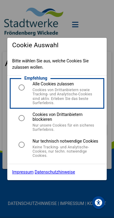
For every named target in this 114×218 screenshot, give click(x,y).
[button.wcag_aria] (98, 202)
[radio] (22, 87)
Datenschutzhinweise (55, 172)
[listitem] (57, 93)
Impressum (22, 172)
